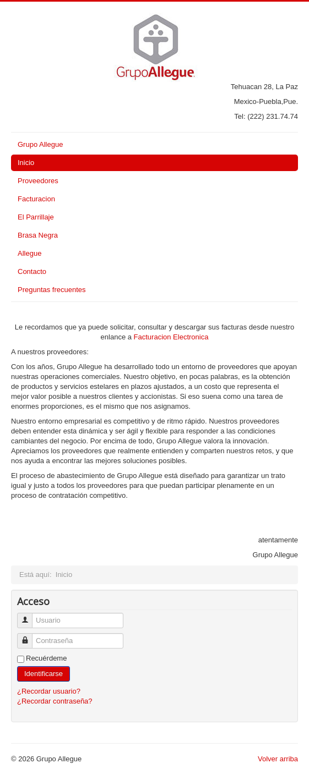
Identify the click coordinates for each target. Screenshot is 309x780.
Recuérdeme (46, 658)
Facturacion (36, 199)
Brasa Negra (38, 235)
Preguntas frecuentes (52, 289)
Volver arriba (278, 759)
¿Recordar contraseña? (55, 701)
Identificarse (43, 673)
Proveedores (38, 181)
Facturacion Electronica (171, 337)
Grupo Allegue (40, 144)
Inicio (26, 162)
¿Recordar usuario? (48, 691)
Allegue (29, 253)
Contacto (32, 271)
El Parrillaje (36, 217)
